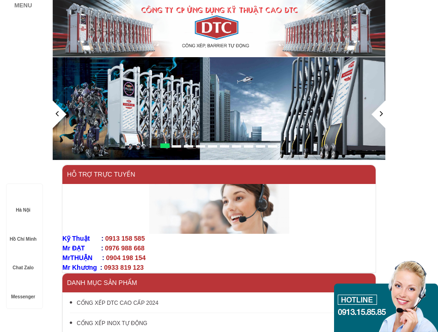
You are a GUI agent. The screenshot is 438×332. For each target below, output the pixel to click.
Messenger (23, 288)
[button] (60, 130)
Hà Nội (23, 201)
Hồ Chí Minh (23, 230)
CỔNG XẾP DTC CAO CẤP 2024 (114, 303)
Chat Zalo (23, 259)
